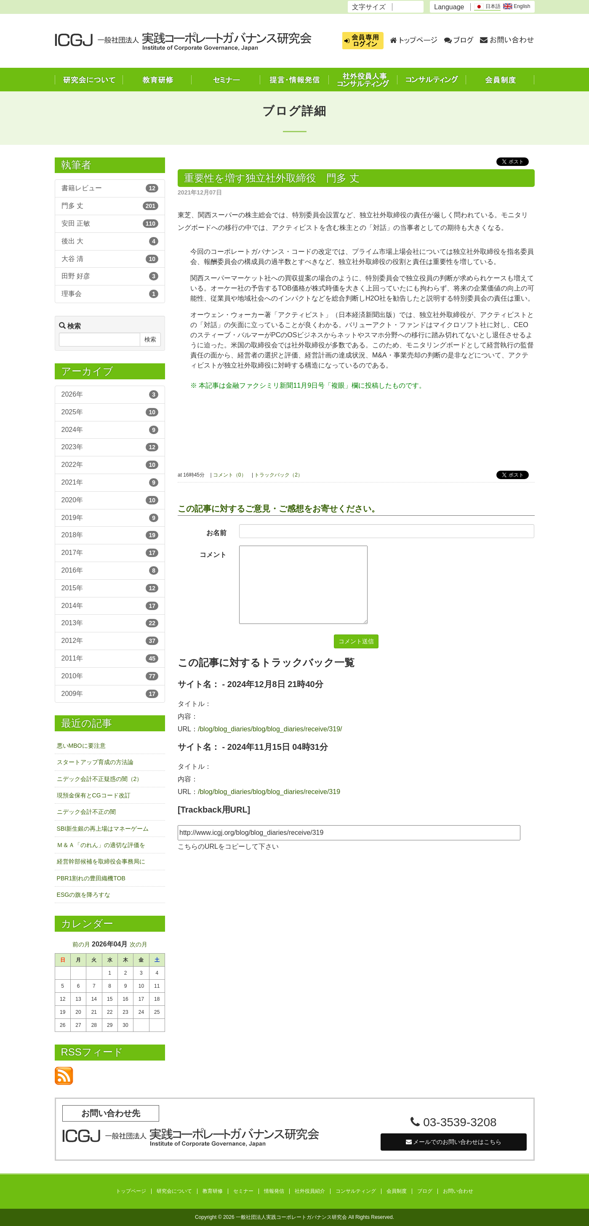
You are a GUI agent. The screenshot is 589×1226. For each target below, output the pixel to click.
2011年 (110, 658)
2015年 (110, 588)
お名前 (216, 532)
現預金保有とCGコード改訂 (94, 795)
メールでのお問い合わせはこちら (454, 1141)
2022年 (110, 465)
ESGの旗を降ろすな (84, 894)
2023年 (110, 447)
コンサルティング (356, 1191)
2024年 (110, 430)
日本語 (487, 6)
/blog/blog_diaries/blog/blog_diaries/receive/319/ (270, 729)
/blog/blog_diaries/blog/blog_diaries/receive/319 (269, 791)
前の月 (81, 944)
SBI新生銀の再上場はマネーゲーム (103, 828)
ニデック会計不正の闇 (86, 811)
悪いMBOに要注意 (81, 745)
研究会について (174, 1191)
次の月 (138, 944)
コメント (213, 554)
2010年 (110, 676)
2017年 (110, 553)
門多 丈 (110, 206)
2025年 (110, 412)
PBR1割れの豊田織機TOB (91, 878)
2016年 (110, 570)
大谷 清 (110, 259)
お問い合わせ (458, 1191)
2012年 (110, 641)
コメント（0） (229, 475)
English (516, 6)
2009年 (110, 694)
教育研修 (213, 1191)
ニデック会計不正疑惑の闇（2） (100, 779)
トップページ (131, 1191)
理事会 (110, 294)
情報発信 (274, 1191)
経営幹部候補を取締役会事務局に (101, 861)
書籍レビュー (110, 188)
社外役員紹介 (310, 1191)
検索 (150, 339)
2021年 (110, 482)
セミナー (243, 1191)
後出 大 (110, 241)
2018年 (110, 535)
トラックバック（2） (278, 475)
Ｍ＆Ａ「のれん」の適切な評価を (101, 845)
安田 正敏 (110, 223)
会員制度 (396, 1191)
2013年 (110, 623)
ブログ (424, 1191)
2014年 (110, 606)
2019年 (110, 518)
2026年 (110, 394)
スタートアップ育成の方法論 (95, 762)
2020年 (110, 500)
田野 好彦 (110, 276)
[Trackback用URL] (214, 809)
